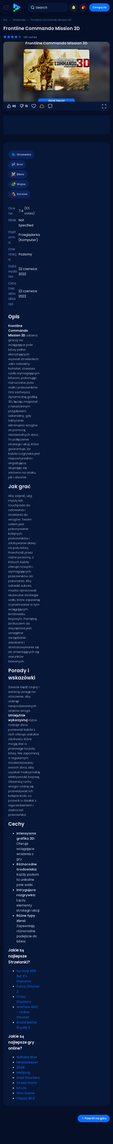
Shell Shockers (28, 1077)
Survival (19, 194)
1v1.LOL (21, 1088)
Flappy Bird (25, 1098)
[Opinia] (50, 106)
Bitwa (17, 174)
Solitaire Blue (26, 1057)
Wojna (18, 184)
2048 (20, 1067)
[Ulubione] (33, 106)
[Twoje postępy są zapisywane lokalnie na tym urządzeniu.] (41, 106)
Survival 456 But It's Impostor (26, 976)
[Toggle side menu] (5, 7)
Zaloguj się (99, 7)
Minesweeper (27, 1062)
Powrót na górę (93, 1118)
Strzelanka (19, 20)
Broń (17, 164)
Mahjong (23, 1072)
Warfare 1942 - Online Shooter (27, 1012)
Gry (5, 20)
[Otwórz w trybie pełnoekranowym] (103, 106)
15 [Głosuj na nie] (23, 106)
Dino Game (25, 1093)
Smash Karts (26, 1082)
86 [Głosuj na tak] (11, 106)
